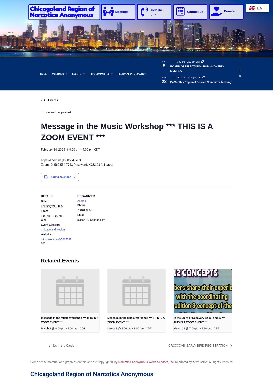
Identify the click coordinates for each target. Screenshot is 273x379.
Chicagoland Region (53, 229)
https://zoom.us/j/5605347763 (61, 160)
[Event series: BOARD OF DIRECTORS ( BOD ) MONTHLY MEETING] (202, 62)
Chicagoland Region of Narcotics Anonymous (62, 12)
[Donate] (216, 11)
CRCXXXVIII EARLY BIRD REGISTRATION (198, 345)
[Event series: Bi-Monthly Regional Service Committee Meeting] (203, 77)
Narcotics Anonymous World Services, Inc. (146, 362)
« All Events (49, 100)
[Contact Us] (180, 11)
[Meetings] (108, 11)
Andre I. (82, 200)
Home (43, 73)
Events (78, 74)
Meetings (122, 12)
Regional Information (132, 73)
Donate (229, 11)
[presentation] (70, 291)
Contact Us (195, 12)
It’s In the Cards (63, 345)
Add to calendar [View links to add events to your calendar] (61, 176)
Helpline (157, 10)
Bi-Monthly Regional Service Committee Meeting (200, 82)
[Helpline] (144, 11)
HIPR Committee (101, 74)
